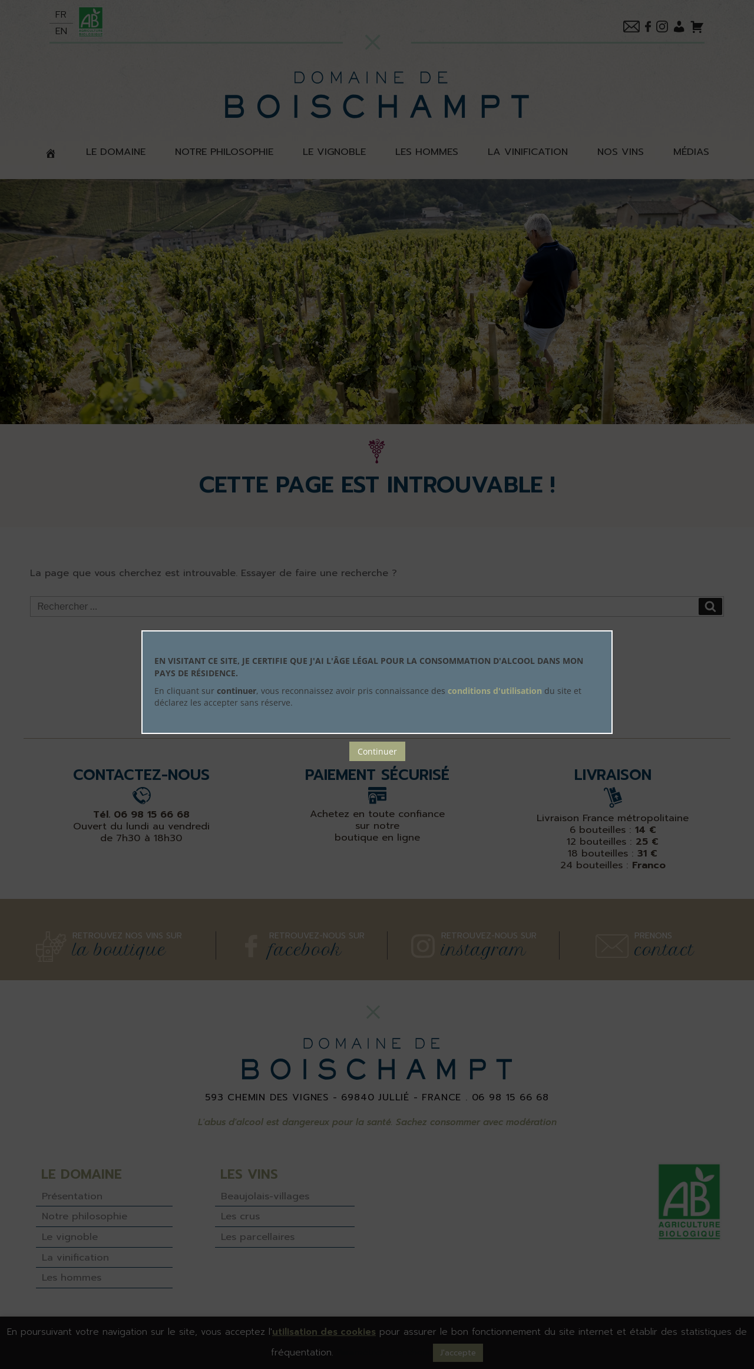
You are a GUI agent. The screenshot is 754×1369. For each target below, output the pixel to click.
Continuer (377, 751)
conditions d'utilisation (495, 690)
